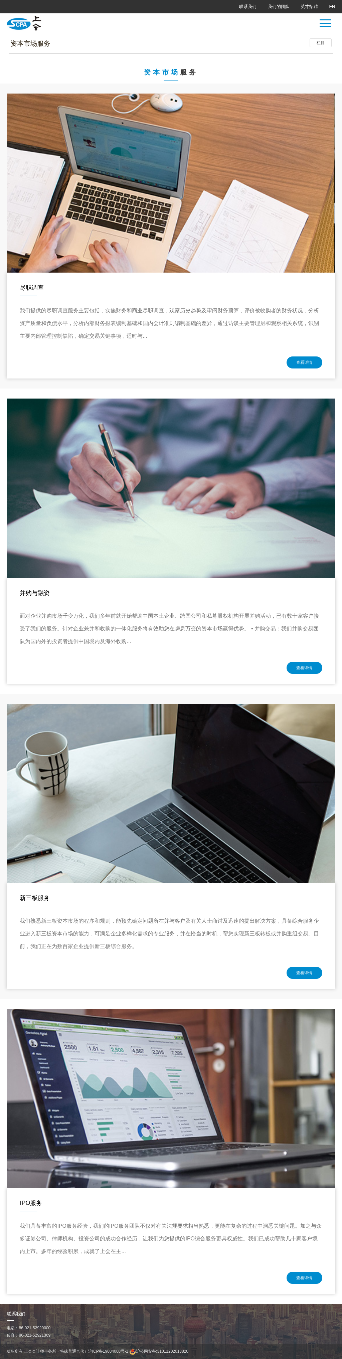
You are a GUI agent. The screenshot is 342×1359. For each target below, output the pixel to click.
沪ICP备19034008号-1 (108, 1351)
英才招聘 (309, 6)
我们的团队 (279, 6)
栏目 (321, 42)
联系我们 (247, 6)
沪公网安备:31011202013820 (158, 1351)
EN (332, 6)
